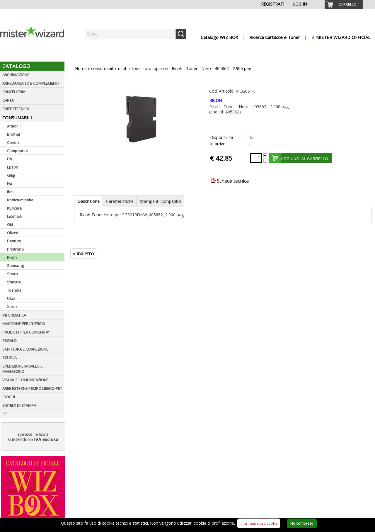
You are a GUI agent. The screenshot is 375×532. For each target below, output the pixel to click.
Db (9, 159)
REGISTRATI (272, 4)
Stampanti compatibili (160, 201)
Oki (10, 224)
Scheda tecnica (230, 181)
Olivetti (13, 232)
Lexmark (14, 216)
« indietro (83, 253)
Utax (11, 298)
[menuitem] (344, 4)
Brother (14, 134)
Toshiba (14, 290)
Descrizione (88, 201)
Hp (9, 183)
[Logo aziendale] (36, 47)
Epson (12, 167)
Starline (14, 282)
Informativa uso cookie (259, 523)
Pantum (14, 241)
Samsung (15, 265)
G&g (11, 175)
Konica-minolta (20, 200)
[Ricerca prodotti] (130, 34)
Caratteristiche (120, 201)
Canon (13, 142)
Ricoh (12, 257)
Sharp (12, 273)
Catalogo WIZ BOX (219, 37)
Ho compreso (301, 523)
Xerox (12, 306)
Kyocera (14, 208)
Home (81, 68)
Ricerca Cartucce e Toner (274, 37)
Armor (12, 126)
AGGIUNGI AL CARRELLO (304, 159)
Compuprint (17, 150)
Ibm (10, 191)
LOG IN (300, 4)
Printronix (15, 249)
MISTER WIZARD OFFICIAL (343, 37)
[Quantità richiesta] (256, 158)
